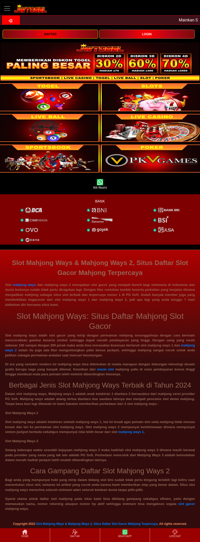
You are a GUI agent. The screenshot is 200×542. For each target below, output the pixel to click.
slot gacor (186, 504)
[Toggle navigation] (7, 8)
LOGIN (147, 34)
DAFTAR (50, 34)
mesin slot (105, 369)
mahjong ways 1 (131, 432)
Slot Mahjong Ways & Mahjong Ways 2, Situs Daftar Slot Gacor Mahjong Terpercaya (97, 524)
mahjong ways (24, 285)
